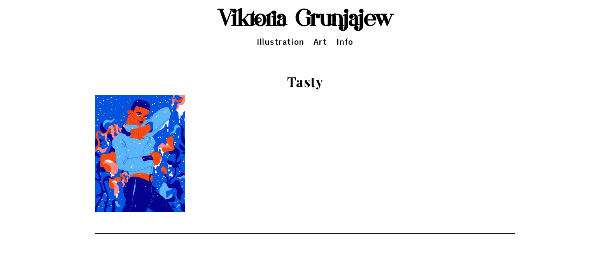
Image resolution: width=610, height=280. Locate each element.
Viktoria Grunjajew (305, 19)
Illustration (280, 42)
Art (320, 42)
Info (345, 42)
